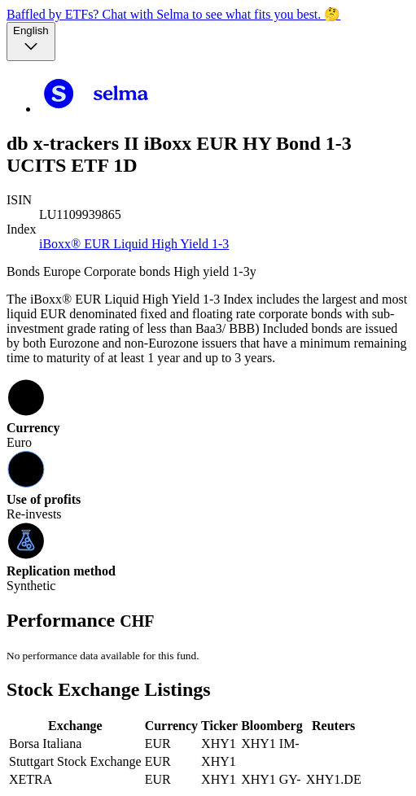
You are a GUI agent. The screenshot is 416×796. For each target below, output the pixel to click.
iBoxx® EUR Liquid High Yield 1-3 (134, 244)
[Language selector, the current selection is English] (31, 41)
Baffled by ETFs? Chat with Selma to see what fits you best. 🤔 (173, 14)
